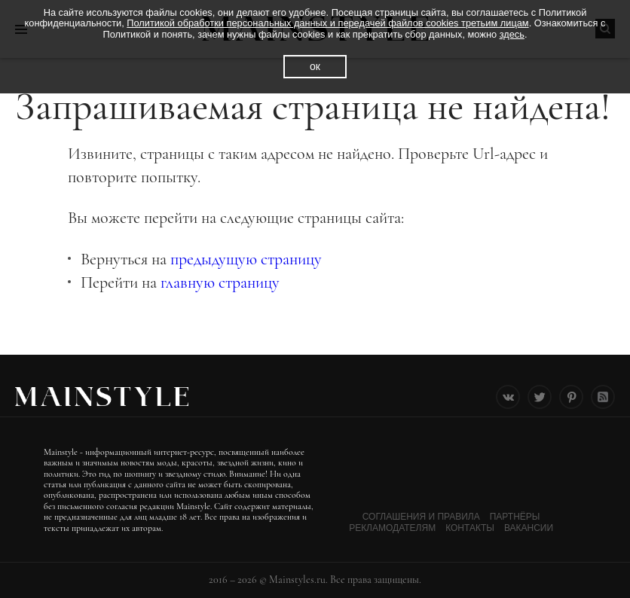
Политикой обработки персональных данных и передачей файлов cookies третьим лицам (327, 23)
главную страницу (220, 282)
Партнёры (515, 516)
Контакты (469, 528)
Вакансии (528, 528)
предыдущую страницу (246, 259)
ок (315, 66)
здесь (512, 34)
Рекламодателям (392, 528)
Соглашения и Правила (421, 516)
